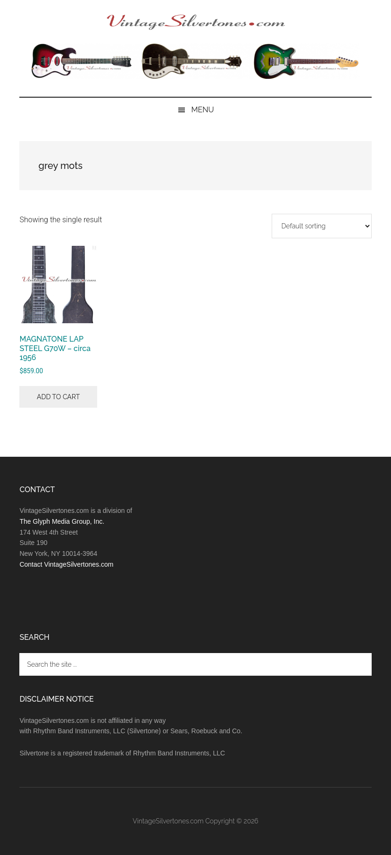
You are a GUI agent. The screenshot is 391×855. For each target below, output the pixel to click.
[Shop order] (322, 226)
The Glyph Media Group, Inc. (61, 521)
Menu (202, 109)
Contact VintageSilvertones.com (66, 564)
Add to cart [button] (58, 397)
